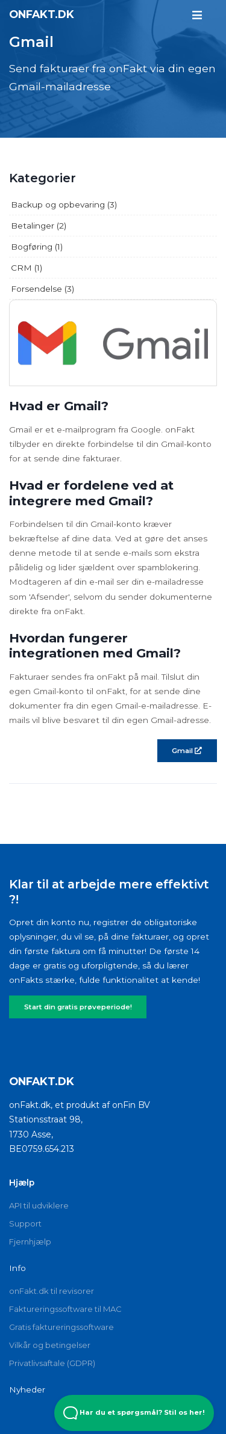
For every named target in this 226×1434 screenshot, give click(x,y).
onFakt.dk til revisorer (51, 1291)
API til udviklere (39, 1205)
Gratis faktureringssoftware (61, 1327)
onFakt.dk (41, 14)
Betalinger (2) (38, 225)
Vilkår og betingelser (49, 1345)
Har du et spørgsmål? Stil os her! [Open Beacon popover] (134, 1413)
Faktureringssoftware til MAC (65, 1309)
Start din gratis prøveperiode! (78, 1007)
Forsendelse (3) (42, 289)
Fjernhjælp (30, 1241)
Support (25, 1223)
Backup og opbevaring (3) (64, 204)
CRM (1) (26, 267)
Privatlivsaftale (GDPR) (52, 1363)
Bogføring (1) (37, 246)
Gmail (187, 750)
